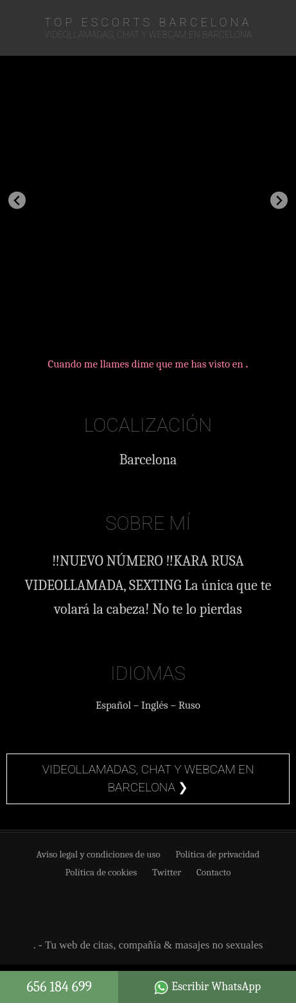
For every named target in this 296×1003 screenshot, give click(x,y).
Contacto (213, 872)
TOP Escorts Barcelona (148, 22)
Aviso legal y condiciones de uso (99, 854)
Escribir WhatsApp (207, 987)
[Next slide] (279, 200)
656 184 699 (59, 987)
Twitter (166, 872)
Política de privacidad (217, 854)
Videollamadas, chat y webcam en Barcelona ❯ (148, 778)
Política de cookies (101, 872)
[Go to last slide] (17, 200)
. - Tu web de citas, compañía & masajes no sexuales (148, 945)
